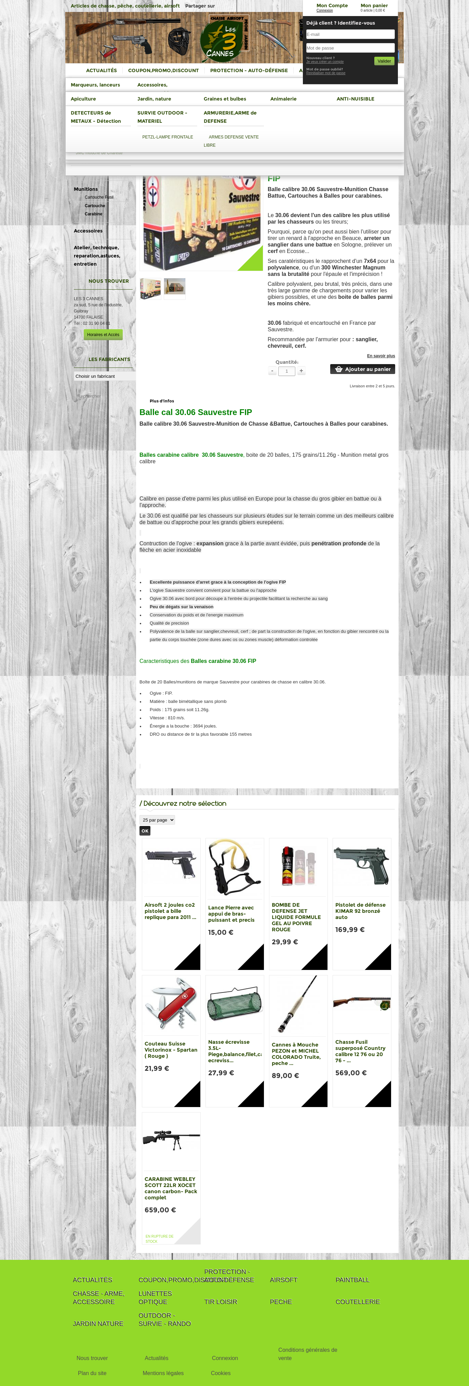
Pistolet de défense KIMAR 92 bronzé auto (360, 911)
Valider (384, 61)
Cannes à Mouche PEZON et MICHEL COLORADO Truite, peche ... (296, 1053)
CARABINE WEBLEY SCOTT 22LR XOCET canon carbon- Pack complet (171, 1188)
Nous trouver (92, 1358)
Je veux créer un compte (325, 62)
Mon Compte (332, 5)
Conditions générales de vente (307, 1354)
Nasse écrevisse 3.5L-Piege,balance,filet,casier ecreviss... (240, 1051)
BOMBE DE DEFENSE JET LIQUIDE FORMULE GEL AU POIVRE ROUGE (296, 917)
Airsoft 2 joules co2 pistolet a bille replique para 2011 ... (170, 911)
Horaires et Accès (103, 334)
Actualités (156, 1358)
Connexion (325, 10)
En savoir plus (381, 356)
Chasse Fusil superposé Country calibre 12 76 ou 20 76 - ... (360, 1051)
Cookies (221, 1373)
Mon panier (374, 5)
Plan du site (92, 1373)
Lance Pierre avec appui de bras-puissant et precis (231, 913)
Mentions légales (163, 1373)
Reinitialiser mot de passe (326, 73)
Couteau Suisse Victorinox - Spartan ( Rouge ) (171, 1049)
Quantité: (287, 362)
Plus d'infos (162, 400)
